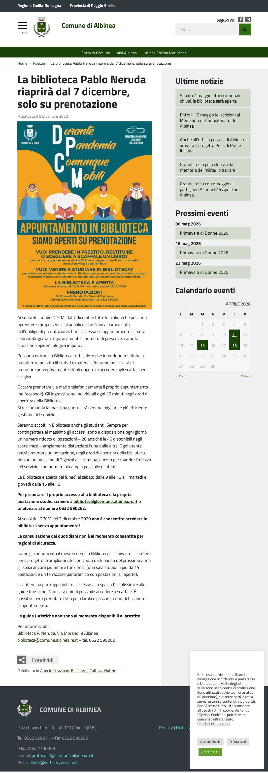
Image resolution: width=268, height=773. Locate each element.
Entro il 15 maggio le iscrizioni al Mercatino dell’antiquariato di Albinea (210, 121)
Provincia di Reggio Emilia (92, 5)
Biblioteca (79, 671)
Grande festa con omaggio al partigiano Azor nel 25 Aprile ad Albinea (209, 190)
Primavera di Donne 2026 (204, 234)
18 (234, 346)
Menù (23, 32)
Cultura (96, 671)
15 (202, 346)
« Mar (181, 377)
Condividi (42, 661)
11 (234, 336)
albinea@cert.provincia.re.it (52, 764)
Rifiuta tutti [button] (238, 741)
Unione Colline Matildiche (165, 52)
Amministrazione (54, 671)
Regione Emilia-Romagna (39, 5)
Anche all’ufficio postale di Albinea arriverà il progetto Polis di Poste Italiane (212, 146)
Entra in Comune (95, 52)
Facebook (240, 20)
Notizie (110, 671)
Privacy (166, 729)
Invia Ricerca (245, 30)
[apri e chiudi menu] (23, 26)
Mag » (246, 377)
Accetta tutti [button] (210, 751)
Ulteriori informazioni (213, 723)
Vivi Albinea (127, 52)
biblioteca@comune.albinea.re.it (105, 502)
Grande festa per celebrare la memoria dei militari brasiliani (207, 168)
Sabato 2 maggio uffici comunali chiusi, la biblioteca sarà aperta (210, 99)
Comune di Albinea (92, 26)
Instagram (248, 20)
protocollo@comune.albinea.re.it (62, 757)
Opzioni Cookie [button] (210, 741)
